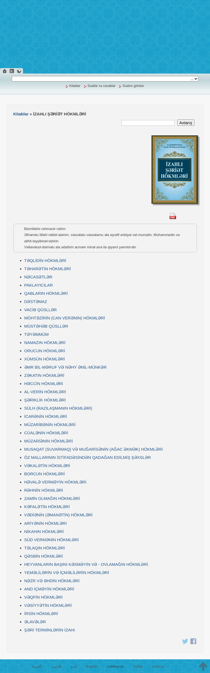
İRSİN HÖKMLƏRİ (41, 613)
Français (158, 666)
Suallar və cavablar (101, 86)
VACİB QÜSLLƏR (40, 309)
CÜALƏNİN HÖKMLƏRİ (46, 432)
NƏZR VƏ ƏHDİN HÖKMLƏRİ (52, 580)
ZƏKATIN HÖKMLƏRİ (44, 375)
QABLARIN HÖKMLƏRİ (46, 293)
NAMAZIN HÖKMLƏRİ (45, 342)
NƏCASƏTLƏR (38, 277)
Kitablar (74, 86)
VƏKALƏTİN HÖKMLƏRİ (47, 465)
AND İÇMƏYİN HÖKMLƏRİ (49, 589)
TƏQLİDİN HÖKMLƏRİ (45, 260)
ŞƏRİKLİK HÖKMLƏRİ (45, 400)
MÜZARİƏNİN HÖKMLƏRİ (48, 441)
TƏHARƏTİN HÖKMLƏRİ (47, 268)
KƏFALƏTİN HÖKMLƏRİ (47, 506)
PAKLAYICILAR (38, 285)
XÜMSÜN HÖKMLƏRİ (44, 359)
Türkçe (138, 666)
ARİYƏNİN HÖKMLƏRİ (45, 523)
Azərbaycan (115, 666)
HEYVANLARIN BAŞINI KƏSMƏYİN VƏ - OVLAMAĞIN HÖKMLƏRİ (86, 564)
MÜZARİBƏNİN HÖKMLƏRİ (50, 424)
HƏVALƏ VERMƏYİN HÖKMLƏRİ (55, 482)
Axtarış (185, 122)
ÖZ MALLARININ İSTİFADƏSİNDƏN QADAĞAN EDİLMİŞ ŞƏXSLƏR (87, 457)
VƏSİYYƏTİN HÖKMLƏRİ (48, 605)
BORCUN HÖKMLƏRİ (44, 473)
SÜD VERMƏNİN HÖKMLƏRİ (51, 539)
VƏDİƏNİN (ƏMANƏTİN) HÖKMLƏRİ (58, 514)
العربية (37, 666)
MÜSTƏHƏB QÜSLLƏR (46, 326)
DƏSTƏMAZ (35, 301)
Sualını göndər (133, 86)
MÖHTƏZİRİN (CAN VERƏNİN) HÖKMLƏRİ (64, 318)
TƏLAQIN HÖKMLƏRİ (44, 548)
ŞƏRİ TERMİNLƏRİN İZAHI (49, 630)
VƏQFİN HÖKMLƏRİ (43, 597)
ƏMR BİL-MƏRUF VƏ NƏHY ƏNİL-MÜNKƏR (65, 367)
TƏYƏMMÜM (36, 334)
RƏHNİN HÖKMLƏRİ (43, 490)
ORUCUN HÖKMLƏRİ (44, 350)
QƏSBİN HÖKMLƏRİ (43, 556)
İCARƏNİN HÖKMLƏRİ (45, 416)
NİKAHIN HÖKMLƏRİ (44, 531)
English (91, 666)
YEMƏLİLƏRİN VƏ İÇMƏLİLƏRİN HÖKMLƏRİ (66, 572)
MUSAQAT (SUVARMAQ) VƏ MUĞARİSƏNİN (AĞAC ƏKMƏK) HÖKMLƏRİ (93, 449)
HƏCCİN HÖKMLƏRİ (43, 383)
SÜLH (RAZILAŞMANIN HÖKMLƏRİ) (58, 408)
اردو (74, 666)
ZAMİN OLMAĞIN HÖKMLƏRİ (52, 498)
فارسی (56, 666)
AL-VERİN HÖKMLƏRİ (45, 391)
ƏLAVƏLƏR (35, 621)
